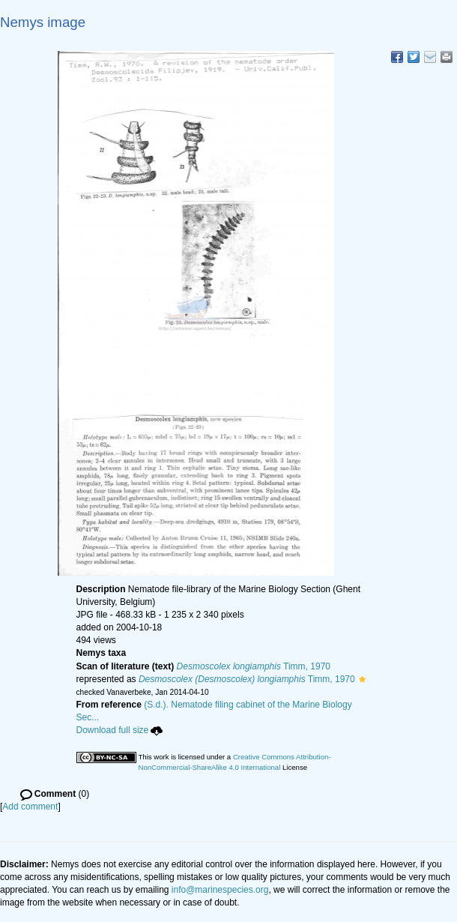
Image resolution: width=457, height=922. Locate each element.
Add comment (30, 806)
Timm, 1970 (253, 666)
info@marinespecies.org (220, 890)
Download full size (119, 730)
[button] (362, 679)
